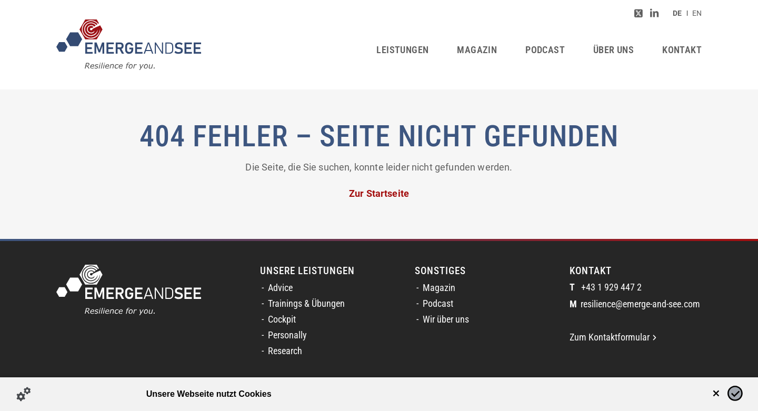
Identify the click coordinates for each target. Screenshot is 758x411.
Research (285, 351)
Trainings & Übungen (306, 303)
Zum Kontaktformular (613, 337)
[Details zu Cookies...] (23, 394)
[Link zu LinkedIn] (654, 13)
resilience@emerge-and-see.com (635, 304)
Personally (287, 335)
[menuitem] (677, 13)
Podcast (438, 303)
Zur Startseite (379, 193)
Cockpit (282, 319)
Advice (280, 288)
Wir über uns (446, 319)
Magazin (439, 288)
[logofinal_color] (128, 44)
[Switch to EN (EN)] (697, 13)
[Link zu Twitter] (638, 13)
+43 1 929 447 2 (606, 287)
